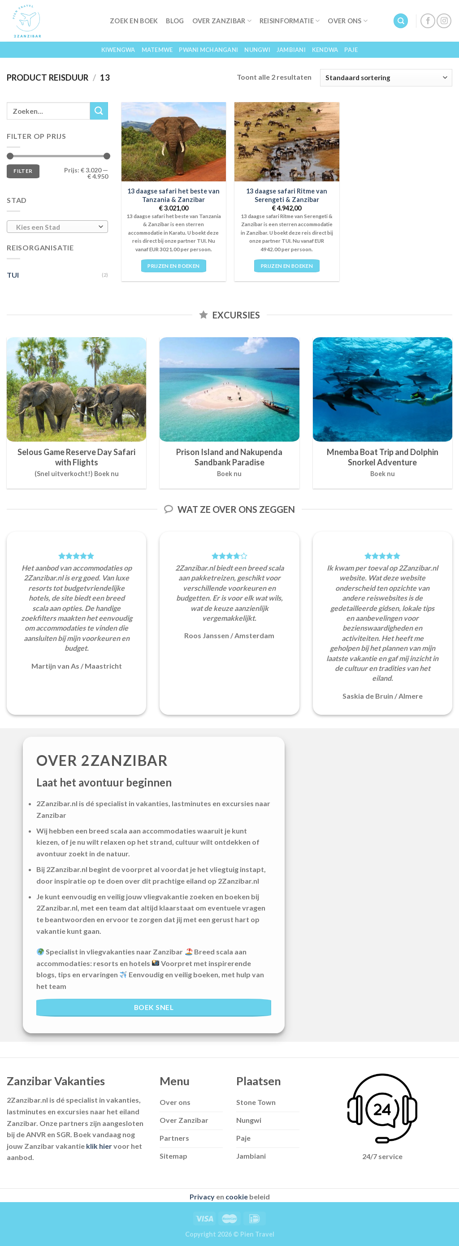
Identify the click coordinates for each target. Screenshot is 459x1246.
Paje (351, 49)
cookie (236, 1196)
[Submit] (99, 111)
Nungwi (257, 49)
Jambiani (291, 49)
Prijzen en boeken (173, 266)
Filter (22, 171)
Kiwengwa (118, 49)
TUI (13, 275)
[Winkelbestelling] (386, 77)
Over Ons (348, 21)
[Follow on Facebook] (427, 20)
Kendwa (325, 49)
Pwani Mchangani (208, 49)
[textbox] (55, 227)
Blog (175, 21)
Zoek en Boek (134, 21)
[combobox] (57, 226)
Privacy (202, 1196)
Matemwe (157, 49)
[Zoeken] (401, 20)
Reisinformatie (290, 21)
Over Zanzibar (221, 21)
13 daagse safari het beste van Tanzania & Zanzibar (173, 195)
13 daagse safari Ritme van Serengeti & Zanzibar (286, 195)
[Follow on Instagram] (444, 20)
